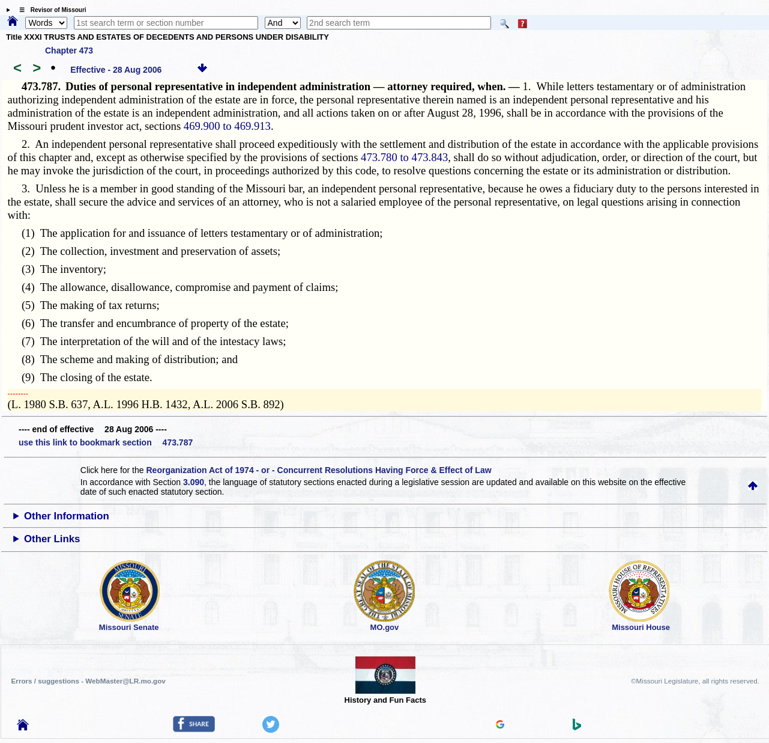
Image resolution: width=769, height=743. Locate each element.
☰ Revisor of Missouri (49, 10)
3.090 (193, 482)
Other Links (52, 539)
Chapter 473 (69, 50)
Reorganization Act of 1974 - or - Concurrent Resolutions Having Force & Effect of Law (318, 470)
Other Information (66, 516)
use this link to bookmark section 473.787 (106, 442)
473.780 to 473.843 (404, 157)
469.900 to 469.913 (227, 126)
